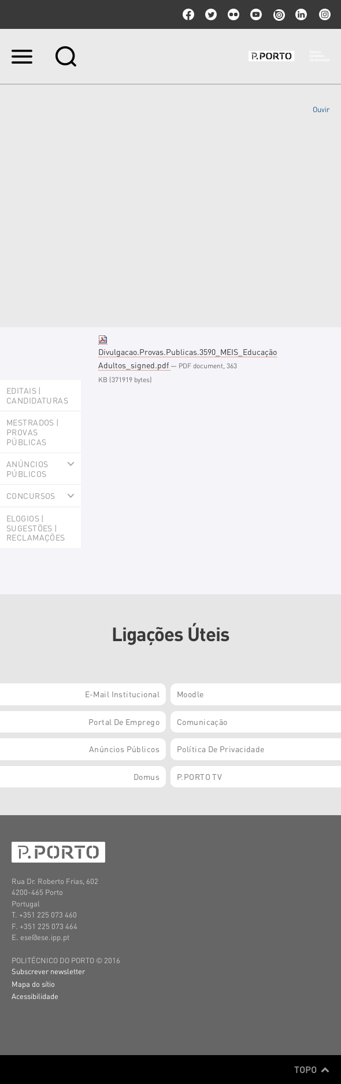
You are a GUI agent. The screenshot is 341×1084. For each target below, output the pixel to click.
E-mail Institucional (122, 694)
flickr (233, 14)
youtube (256, 14)
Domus (147, 776)
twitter (211, 14)
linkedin (301, 14)
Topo (311, 1069)
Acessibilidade (35, 996)
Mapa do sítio (33, 984)
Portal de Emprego (124, 721)
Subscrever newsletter (48, 971)
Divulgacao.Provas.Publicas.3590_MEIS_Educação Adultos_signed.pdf (187, 352)
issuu (278, 14)
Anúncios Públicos (124, 748)
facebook (188, 14)
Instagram (323, 14)
